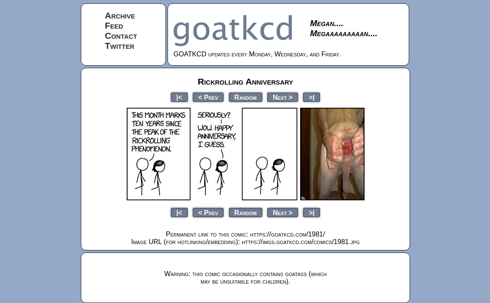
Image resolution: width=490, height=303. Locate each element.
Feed (114, 25)
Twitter (119, 45)
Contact (121, 35)
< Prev (208, 97)
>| (311, 97)
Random (245, 97)
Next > (283, 97)
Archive (120, 15)
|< (179, 97)
